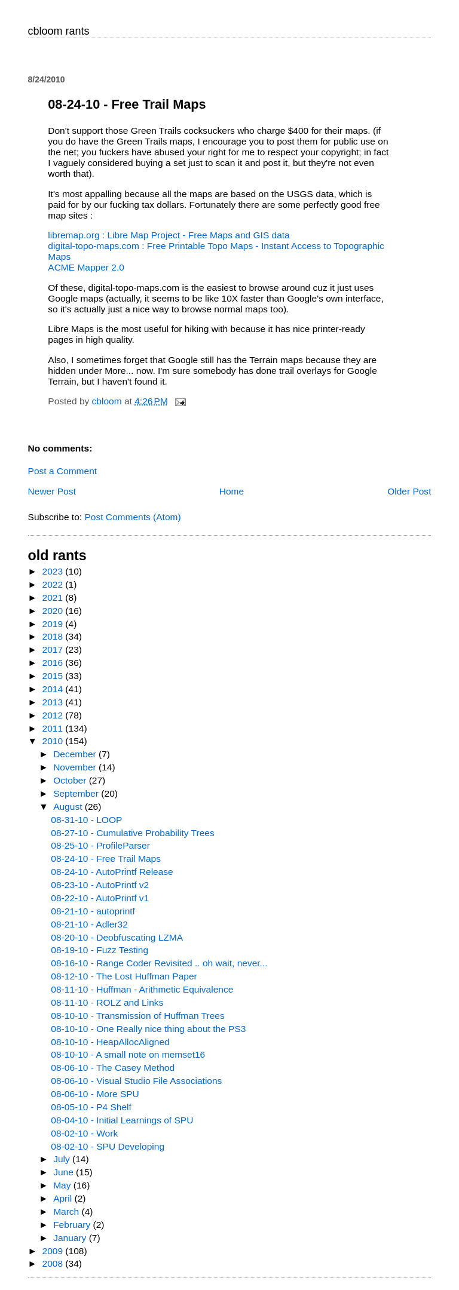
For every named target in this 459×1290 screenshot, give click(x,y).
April (63, 1198)
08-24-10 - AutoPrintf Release (112, 872)
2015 (54, 676)
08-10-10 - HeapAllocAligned (110, 1042)
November (76, 767)
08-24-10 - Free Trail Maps (106, 858)
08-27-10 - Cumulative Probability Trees (132, 833)
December (76, 754)
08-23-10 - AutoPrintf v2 (100, 885)
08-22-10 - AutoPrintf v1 (100, 898)
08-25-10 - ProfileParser (100, 845)
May (63, 1185)
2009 (54, 1251)
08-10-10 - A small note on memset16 (128, 1054)
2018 (54, 636)
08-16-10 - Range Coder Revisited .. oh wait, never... (159, 963)
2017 (54, 649)
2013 (54, 702)
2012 (54, 715)
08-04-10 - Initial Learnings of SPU (122, 1120)
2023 (54, 571)
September (77, 793)
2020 (54, 611)
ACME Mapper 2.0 (86, 267)
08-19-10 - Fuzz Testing (99, 950)
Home (231, 491)
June (64, 1172)
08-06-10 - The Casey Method (113, 1067)
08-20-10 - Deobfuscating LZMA (117, 937)
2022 (54, 584)
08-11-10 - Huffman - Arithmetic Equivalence (142, 989)
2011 (54, 728)
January (71, 1238)
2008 (54, 1263)
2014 (54, 689)
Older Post (409, 491)
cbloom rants (59, 31)
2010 (54, 741)
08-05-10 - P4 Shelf (91, 1107)
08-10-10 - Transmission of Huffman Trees (137, 1015)
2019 (54, 624)
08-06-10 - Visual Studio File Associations (136, 1081)
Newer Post (52, 491)
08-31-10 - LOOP (86, 820)
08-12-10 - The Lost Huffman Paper (124, 976)
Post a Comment (62, 471)
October (71, 780)
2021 (54, 597)
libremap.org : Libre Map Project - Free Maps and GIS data (168, 235)
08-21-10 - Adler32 (89, 924)
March (67, 1211)
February (73, 1225)
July (62, 1159)
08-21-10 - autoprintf (93, 911)
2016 (54, 663)
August (69, 806)
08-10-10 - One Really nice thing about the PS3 (148, 1029)
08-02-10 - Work (84, 1133)
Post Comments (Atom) (132, 517)
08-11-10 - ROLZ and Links (107, 1002)
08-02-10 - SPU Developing (107, 1146)
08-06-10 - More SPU (95, 1094)
